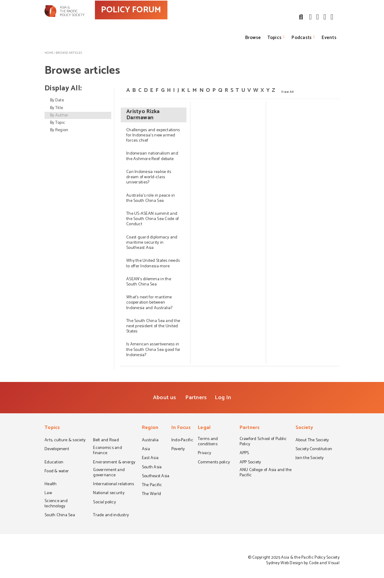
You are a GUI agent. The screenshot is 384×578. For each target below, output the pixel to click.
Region (150, 428)
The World (151, 494)
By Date (57, 100)
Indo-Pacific (182, 441)
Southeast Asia (156, 477)
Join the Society (309, 458)
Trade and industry (111, 516)
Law (48, 493)
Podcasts (302, 37)
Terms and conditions (208, 442)
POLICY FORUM (157, 21)
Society (304, 428)
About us (164, 397)
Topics (274, 37)
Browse (253, 37)
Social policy (104, 503)
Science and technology (56, 504)
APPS (244, 453)
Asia (146, 449)
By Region (59, 130)
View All (287, 91)
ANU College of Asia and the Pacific (266, 473)
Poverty (178, 449)
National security (108, 493)
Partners (196, 397)
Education (54, 463)
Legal (204, 428)
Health (51, 485)
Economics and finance (107, 451)
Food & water (57, 472)
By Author (59, 115)
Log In (223, 397)
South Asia (152, 468)
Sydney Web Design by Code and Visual (302, 563)
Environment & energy (114, 463)
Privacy (204, 453)
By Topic (57, 122)
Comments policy (214, 463)
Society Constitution (314, 449)
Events (329, 37)
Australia (150, 441)
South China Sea (60, 516)
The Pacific (152, 485)
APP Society (250, 463)
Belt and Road (106, 441)
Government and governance (109, 473)
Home (49, 52)
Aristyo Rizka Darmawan (142, 115)
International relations (113, 485)
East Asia (150, 458)
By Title (56, 108)
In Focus (181, 428)
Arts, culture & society (65, 441)
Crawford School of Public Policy (263, 442)
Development (57, 449)
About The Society (312, 441)
